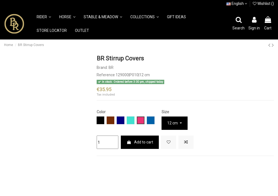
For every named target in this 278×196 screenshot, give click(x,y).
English (236, 3)
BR (111, 67)
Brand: (102, 67)
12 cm (173, 123)
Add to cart (140, 142)
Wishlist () (263, 3)
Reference (106, 75)
